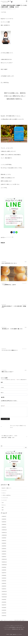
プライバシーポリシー (7, 629)
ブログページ (6, 620)
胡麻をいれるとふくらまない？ (7, 371)
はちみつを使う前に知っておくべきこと (9, 263)
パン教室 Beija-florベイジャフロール (15, 634)
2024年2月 (4, 524)
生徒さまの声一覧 (19, 627)
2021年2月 (4, 615)
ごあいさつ (12, 625)
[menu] (26, 1)
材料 (12, 237)
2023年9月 (4, 537)
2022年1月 (4, 588)
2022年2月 (4, 586)
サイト (2, 392)
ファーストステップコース (18, 625)
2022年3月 (4, 583)
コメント (3, 405)
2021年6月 (4, 607)
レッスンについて (5, 497)
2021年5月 (4, 610)
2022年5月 (4, 578)
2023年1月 (4, 556)
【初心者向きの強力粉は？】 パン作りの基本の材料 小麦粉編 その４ (14, 307)
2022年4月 (4, 580)
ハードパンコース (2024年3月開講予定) (9, 627)
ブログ (23, 627)
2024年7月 (4, 516)
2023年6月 (4, 543)
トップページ (7, 625)
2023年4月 (4, 548)
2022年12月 (4, 559)
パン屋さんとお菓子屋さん (6, 495)
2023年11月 (4, 532)
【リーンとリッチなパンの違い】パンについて (18, 426)
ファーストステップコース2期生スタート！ (10, 350)
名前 (2, 382)
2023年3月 (4, 551)
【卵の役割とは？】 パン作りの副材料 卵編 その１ (12, 328)
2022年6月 (4, 575)
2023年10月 (4, 535)
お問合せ (22, 629)
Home (2, 620)
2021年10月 (4, 596)
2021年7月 (4, 604)
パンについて (9, 237)
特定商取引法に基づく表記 (16, 629)
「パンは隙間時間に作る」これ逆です (9, 284)
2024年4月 (4, 519)
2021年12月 (4, 591)
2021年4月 (4, 612)
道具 (2, 509)
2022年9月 (4, 567)
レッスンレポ (4, 500)
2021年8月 (4, 602)
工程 (2, 502)
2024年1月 (4, 527)
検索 (25, 447)
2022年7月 (4, 572)
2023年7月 (4, 540)
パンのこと (4, 492)
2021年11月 (4, 594)
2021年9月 (4, 599)
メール (2, 387)
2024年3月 (4, 521)
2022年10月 (4, 564)
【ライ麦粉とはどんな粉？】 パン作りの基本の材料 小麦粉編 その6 (9, 436)
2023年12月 (4, 529)
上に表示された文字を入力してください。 (9, 400)
